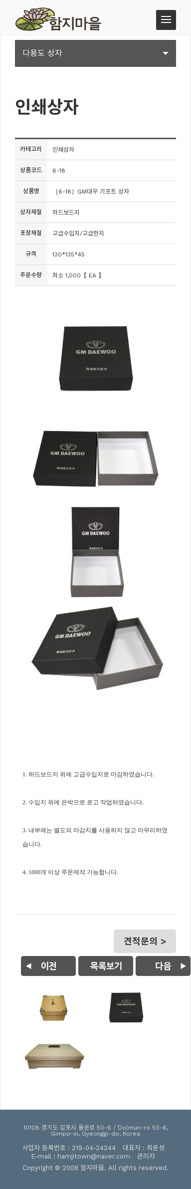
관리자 (146, 1156)
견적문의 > (145, 941)
